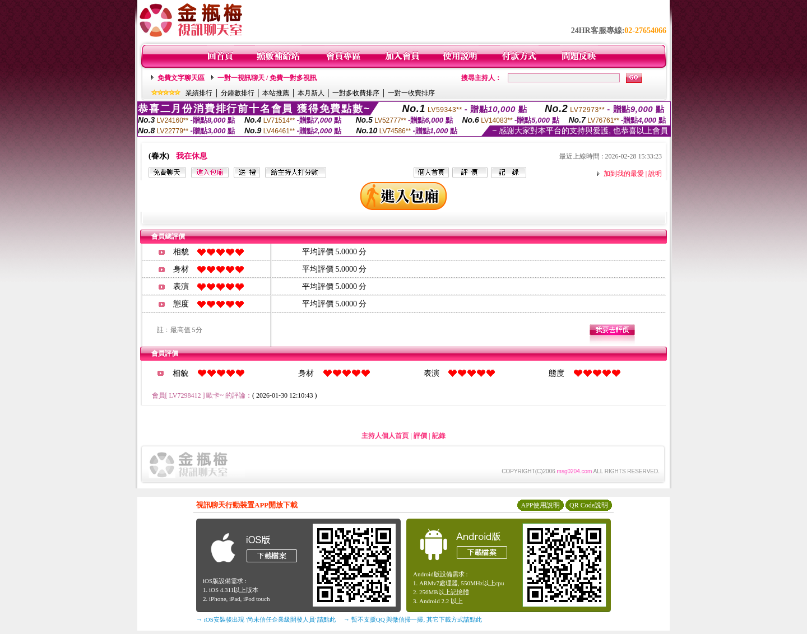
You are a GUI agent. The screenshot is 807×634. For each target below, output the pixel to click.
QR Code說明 (588, 505)
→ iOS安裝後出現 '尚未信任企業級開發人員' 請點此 (266, 619)
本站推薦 (275, 93)
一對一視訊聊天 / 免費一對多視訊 (267, 78)
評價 (420, 436)
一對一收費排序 (411, 93)
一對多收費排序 (355, 93)
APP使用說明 (540, 505)
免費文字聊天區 (181, 78)
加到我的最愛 (624, 174)
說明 (655, 174)
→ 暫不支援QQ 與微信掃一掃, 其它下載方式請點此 (413, 619)
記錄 (439, 436)
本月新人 (311, 93)
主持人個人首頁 (385, 436)
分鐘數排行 (237, 93)
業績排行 (198, 93)
